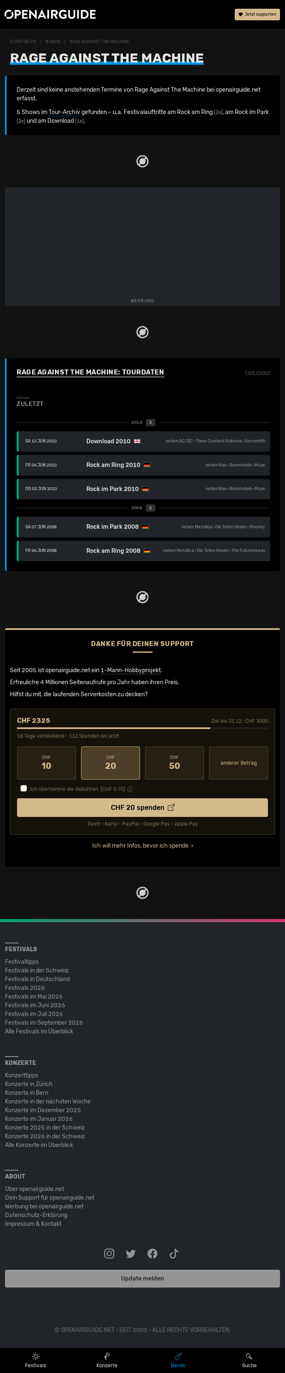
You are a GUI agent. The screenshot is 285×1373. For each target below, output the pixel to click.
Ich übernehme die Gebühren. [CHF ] (77, 789)
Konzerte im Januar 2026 (39, 1119)
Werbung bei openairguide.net (44, 1206)
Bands (53, 41)
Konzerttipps (21, 1075)
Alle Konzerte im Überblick (39, 1145)
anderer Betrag (239, 763)
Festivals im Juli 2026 (34, 1014)
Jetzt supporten (257, 14)
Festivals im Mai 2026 (34, 996)
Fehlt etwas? (257, 373)
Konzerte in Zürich (29, 1084)
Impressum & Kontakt (33, 1223)
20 (110, 763)
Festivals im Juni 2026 (35, 1005)
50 (174, 763)
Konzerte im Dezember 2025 (43, 1110)
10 (46, 763)
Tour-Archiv (64, 112)
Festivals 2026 (25, 987)
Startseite (23, 41)
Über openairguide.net (34, 1189)
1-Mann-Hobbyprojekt (131, 670)
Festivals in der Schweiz (37, 970)
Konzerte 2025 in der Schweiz (45, 1127)
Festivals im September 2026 (44, 1022)
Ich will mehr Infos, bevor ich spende (140, 845)
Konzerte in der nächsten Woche (48, 1101)
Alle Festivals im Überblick (39, 1031)
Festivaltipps (22, 961)
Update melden (142, 1278)
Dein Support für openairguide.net (49, 1197)
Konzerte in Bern (26, 1092)
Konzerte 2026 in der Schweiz (45, 1136)
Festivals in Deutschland (37, 979)
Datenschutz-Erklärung (36, 1215)
